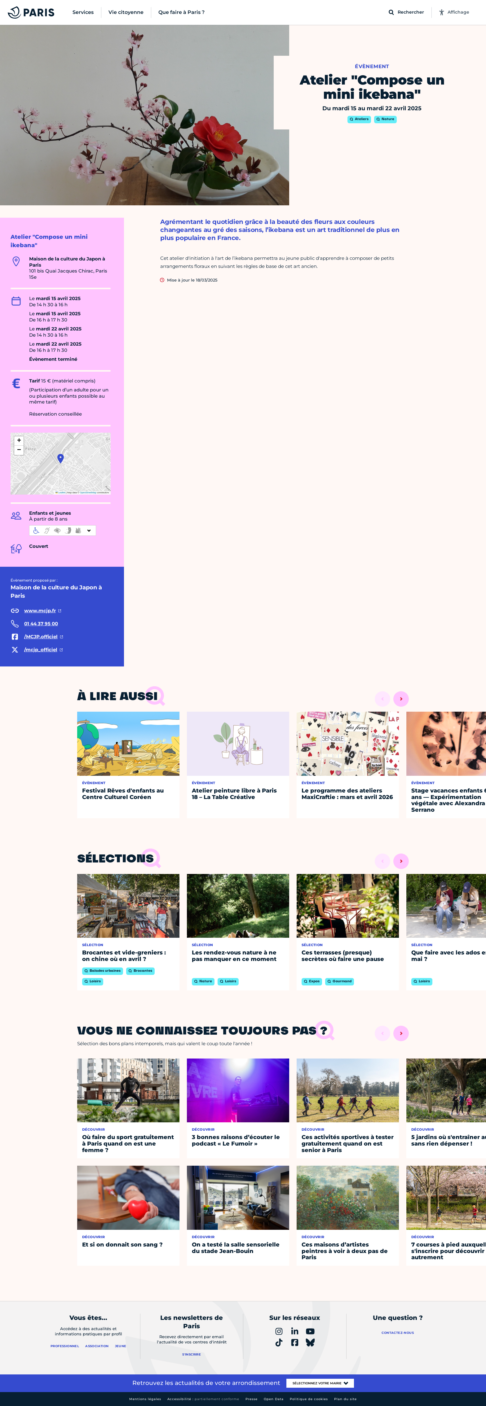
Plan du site (345, 1399)
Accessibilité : (203, 1399)
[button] (60, 459)
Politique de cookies (309, 1399)
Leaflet (60, 492)
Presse (251, 1399)
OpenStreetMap (88, 492)
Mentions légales (145, 1399)
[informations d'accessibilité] (62, 530)
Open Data (274, 1399)
